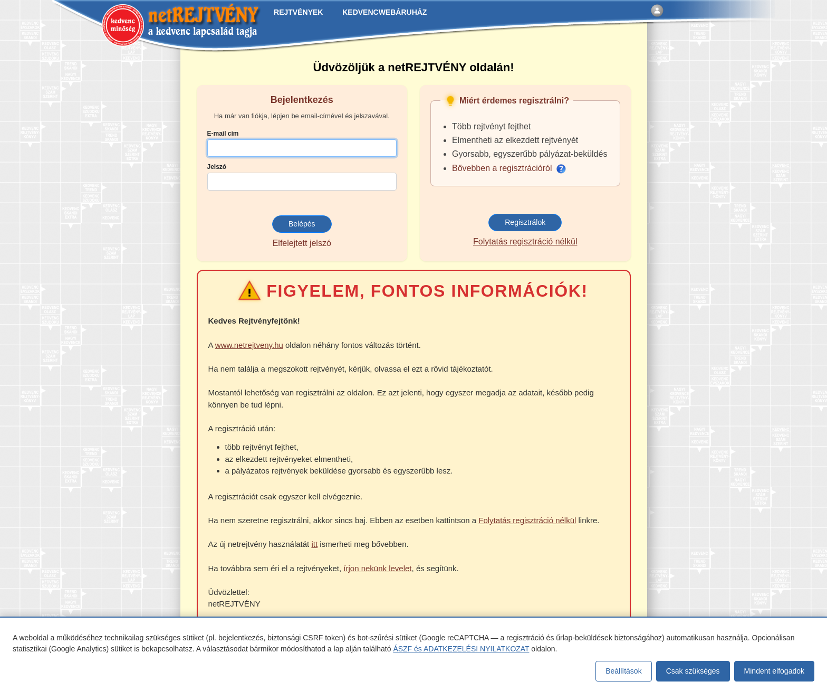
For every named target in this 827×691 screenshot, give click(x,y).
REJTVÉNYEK (298, 12)
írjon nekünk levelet (377, 568)
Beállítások (623, 671)
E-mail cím (223, 133)
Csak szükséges (693, 671)
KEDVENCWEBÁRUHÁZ (384, 12)
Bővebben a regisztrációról (509, 168)
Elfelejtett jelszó (302, 243)
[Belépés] (657, 10)
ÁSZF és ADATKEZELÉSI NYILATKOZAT (461, 649)
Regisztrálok (525, 222)
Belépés (302, 224)
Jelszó (217, 167)
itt (314, 543)
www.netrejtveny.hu (249, 344)
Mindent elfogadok (774, 671)
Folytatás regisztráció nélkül (525, 241)
